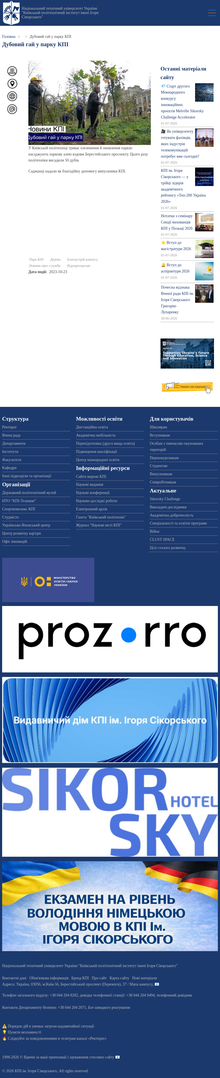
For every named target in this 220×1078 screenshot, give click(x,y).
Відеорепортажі (78, 266)
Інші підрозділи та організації (26, 476)
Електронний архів (91, 509)
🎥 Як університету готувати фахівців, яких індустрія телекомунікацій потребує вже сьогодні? (180, 143)
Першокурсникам (164, 458)
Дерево (55, 259)
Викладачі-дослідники (168, 507)
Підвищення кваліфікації (96, 451)
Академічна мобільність (96, 435)
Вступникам (160, 435)
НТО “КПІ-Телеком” (19, 501)
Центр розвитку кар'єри (21, 533)
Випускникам (161, 474)
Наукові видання (89, 484)
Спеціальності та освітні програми (178, 523)
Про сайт (99, 978)
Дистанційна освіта (92, 427)
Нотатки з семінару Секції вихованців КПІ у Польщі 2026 (177, 222)
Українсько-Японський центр (26, 525)
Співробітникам (163, 482)
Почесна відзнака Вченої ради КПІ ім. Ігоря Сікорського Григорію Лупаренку (177, 299)
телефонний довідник (174, 995)
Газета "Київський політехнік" (101, 517)
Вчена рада (11, 435)
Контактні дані (14, 978)
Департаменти (14, 443)
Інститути (10, 451)
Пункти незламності (24, 1032)
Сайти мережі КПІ (91, 476)
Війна (154, 531)
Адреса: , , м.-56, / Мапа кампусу (77, 984)
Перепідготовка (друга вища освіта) (105, 443)
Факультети (11, 460)
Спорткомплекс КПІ (18, 509)
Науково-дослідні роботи (96, 501)
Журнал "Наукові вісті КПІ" (99, 525)
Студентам (158, 466)
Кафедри (9, 468)
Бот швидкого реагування (109, 1007)
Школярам (158, 427)
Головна (8, 36)
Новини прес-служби (44, 266)
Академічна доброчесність (171, 515)
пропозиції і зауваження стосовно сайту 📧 (84, 1057)
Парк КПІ (36, 259)
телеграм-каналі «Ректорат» (84, 1038)
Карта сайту (119, 978)
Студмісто (10, 517)
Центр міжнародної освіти (97, 460)
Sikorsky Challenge (165, 499)
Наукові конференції (93, 493)
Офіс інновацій (14, 541)
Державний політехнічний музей (29, 493)
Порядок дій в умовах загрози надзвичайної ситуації (51, 1026)
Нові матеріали (144, 978)
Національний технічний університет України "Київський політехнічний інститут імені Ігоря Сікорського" (60, 12)
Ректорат (9, 427)
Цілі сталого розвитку (168, 548)
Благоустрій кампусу (82, 259)
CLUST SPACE (162, 539)
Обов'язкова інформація (49, 978)
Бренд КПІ (80, 978)
